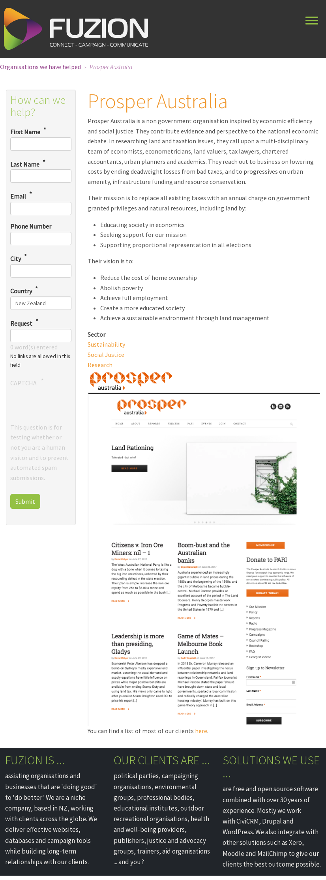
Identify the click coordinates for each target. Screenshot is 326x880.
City (15, 259)
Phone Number (30, 226)
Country (21, 291)
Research (100, 365)
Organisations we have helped (40, 67)
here (201, 731)
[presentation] (70, 407)
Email (18, 197)
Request (21, 323)
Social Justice (106, 354)
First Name (25, 132)
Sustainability (106, 344)
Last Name (24, 164)
